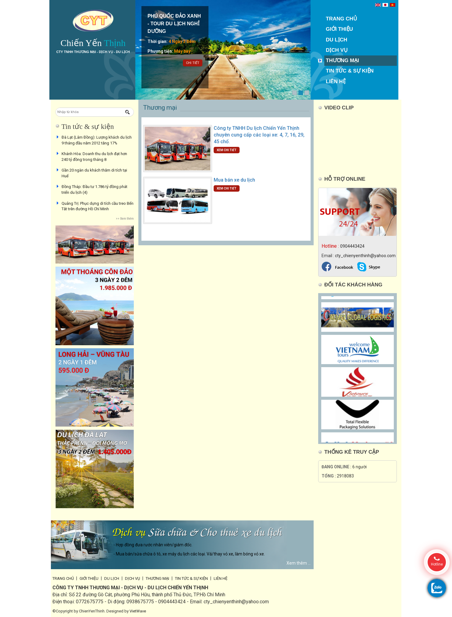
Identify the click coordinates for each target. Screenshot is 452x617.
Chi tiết (192, 63)
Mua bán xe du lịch (234, 180)
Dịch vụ (336, 50)
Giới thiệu (339, 29)
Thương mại (342, 60)
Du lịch (336, 40)
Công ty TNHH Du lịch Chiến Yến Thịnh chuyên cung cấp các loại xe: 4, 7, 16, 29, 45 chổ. (259, 134)
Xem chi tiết (227, 150)
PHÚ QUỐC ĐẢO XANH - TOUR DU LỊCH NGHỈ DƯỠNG (174, 23)
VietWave (138, 611)
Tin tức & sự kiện (350, 71)
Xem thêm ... (299, 563)
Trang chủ (341, 19)
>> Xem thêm (125, 218)
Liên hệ (336, 81)
